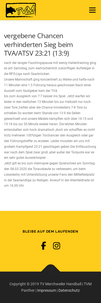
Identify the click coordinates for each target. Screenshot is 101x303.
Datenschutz (69, 290)
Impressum (46, 290)
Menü (92, 10)
